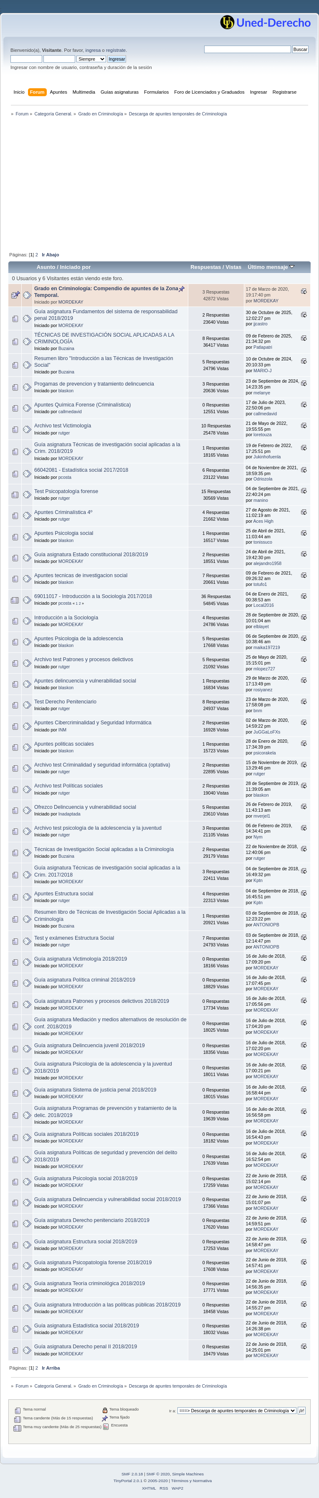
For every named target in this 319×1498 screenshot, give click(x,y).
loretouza (262, 434)
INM (62, 729)
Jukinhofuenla (267, 456)
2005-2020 (158, 1480)
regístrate (116, 50)
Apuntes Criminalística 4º (63, 512)
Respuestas (205, 267)
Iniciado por (75, 267)
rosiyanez (262, 689)
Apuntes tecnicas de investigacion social (80, 575)
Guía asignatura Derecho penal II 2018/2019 (85, 1347)
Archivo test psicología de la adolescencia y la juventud (98, 828)
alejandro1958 (267, 563)
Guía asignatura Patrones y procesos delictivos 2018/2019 (101, 1001)
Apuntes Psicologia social (63, 533)
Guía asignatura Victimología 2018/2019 (80, 959)
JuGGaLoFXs (266, 731)
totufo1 (260, 584)
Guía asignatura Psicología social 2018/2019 (85, 1178)
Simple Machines (188, 1474)
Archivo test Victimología (62, 426)
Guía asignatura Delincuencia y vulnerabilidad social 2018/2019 (107, 1199)
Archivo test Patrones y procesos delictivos (83, 659)
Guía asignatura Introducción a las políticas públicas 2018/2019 (107, 1305)
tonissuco (262, 541)
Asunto (46, 267)
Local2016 (263, 605)
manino (260, 500)
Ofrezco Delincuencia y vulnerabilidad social (85, 807)
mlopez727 (264, 668)
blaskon (66, 390)
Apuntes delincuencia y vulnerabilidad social (85, 681)
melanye (261, 392)
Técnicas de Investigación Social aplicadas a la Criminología (104, 849)
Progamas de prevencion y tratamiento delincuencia (94, 384)
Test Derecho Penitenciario (65, 702)
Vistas (233, 267)
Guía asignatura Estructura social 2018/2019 (85, 1242)
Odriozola (262, 478)
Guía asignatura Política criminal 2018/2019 (84, 980)
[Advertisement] (159, 184)
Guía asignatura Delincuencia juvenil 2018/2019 (89, 1045)
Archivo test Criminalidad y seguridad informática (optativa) (102, 765)
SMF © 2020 (158, 1474)
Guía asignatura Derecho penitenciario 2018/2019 (91, 1220)
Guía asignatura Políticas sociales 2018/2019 (86, 1134)
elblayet (261, 626)
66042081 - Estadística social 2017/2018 (81, 470)
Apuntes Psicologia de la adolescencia (78, 639)
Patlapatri (262, 347)
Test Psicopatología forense (66, 491)
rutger (64, 432)
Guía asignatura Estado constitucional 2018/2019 (91, 554)
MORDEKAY (71, 301)
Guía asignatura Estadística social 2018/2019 (86, 1326)
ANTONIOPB (266, 924)
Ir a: (172, 1411)
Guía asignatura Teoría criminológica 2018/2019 (89, 1283)
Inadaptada (69, 813)
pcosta (64, 477)
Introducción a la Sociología (66, 618)
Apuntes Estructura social (63, 894)
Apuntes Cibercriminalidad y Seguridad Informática (93, 723)
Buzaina (66, 348)
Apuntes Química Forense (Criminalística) (82, 405)
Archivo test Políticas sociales (68, 786)
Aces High (263, 521)
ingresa (93, 50)
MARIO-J (262, 370)
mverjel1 (261, 815)
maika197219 (266, 647)
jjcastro (260, 323)
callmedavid (70, 411)
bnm (257, 710)
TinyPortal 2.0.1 (128, 1480)
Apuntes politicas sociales (64, 744)
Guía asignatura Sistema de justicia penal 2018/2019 (95, 1090)
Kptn (258, 880)
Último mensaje (271, 267)
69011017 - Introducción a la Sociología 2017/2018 (93, 596)
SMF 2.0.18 (132, 1474)
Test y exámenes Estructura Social (74, 938)
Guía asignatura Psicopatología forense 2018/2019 (93, 1262)
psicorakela (264, 752)
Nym (258, 836)
